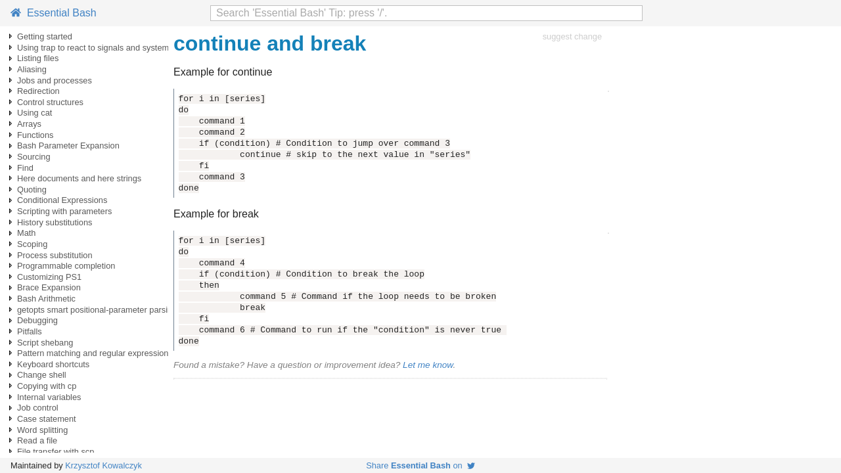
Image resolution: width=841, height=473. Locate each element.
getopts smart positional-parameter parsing (97, 310)
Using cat (34, 113)
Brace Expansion (49, 287)
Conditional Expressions (62, 200)
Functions (35, 135)
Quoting (32, 189)
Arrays (29, 124)
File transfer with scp (55, 452)
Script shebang (45, 343)
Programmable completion (66, 266)
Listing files (37, 58)
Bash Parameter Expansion (68, 145)
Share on (420, 465)
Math (26, 233)
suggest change (572, 36)
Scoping (32, 244)
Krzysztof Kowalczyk (103, 465)
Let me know (428, 365)
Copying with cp (46, 386)
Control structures (50, 102)
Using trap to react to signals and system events (106, 48)
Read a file (37, 440)
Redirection (38, 91)
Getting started (44, 36)
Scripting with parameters (64, 211)
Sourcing (34, 157)
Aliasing (32, 69)
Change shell (41, 375)
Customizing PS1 (49, 277)
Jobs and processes (54, 80)
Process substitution (55, 255)
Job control (37, 408)
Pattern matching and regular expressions (95, 353)
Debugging (37, 320)
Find (25, 168)
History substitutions (55, 222)
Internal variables (49, 397)
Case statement (46, 419)
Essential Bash (54, 12)
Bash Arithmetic (46, 299)
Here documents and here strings (79, 178)
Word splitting (42, 430)
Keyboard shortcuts (53, 364)
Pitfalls (29, 331)
